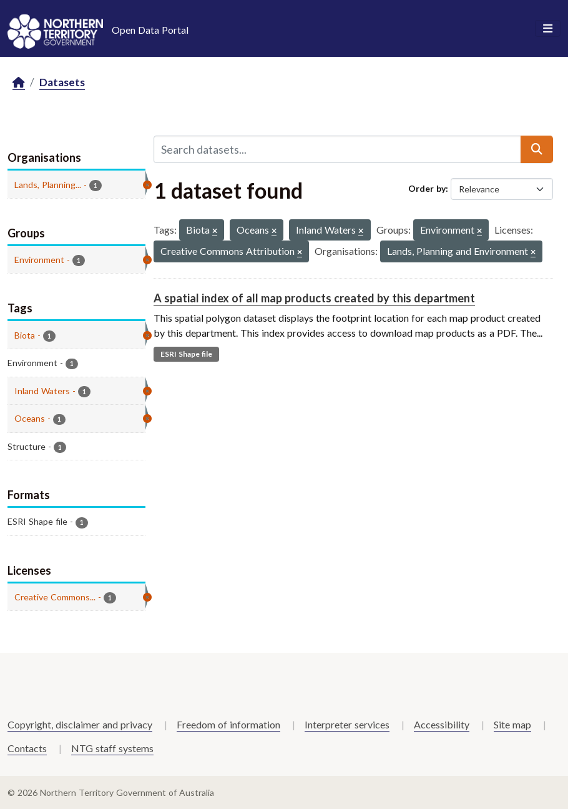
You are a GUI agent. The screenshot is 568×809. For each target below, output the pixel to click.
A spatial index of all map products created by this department (314, 298)
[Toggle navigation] (548, 28)
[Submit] (537, 149)
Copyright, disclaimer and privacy (79, 724)
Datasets (62, 82)
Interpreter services (347, 724)
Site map (512, 724)
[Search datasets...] (338, 149)
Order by (427, 188)
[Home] (18, 83)
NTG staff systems (112, 748)
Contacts (27, 748)
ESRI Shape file (186, 354)
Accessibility (441, 724)
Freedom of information (228, 724)
